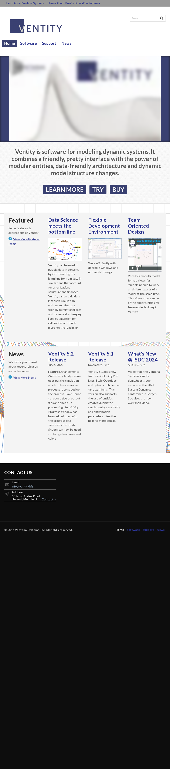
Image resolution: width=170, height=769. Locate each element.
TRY (98, 189)
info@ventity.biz (22, 486)
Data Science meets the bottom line (63, 226)
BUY (118, 189)
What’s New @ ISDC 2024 (143, 357)
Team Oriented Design (138, 226)
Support (49, 43)
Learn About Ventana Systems (25, 3)
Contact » (49, 499)
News (66, 43)
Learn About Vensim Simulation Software (74, 3)
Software (28, 43)
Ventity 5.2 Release (61, 357)
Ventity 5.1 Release (101, 357)
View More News (24, 377)
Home (9, 43)
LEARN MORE (65, 189)
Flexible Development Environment (104, 226)
